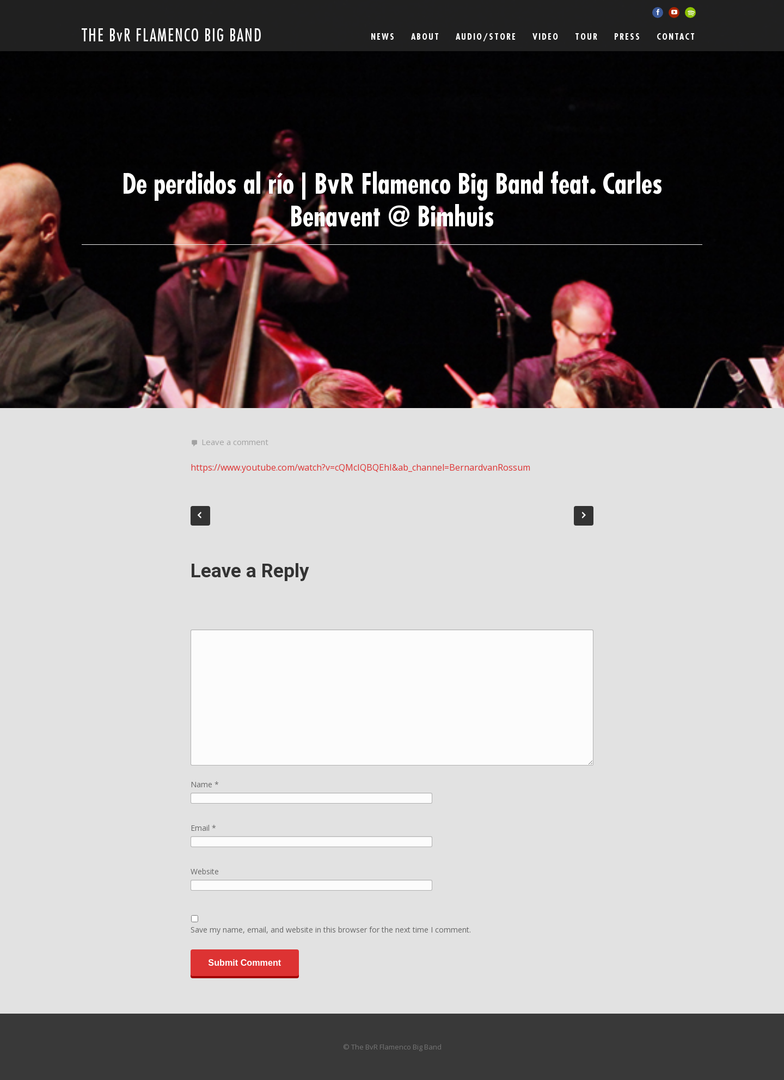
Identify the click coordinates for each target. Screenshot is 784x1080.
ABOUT (425, 37)
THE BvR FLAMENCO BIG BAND (172, 36)
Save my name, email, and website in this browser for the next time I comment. (331, 929)
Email (203, 828)
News (383, 37)
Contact (676, 37)
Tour (586, 37)
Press (627, 37)
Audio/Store (486, 37)
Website (205, 871)
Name (205, 784)
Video (545, 37)
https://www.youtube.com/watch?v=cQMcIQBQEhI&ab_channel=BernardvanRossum (360, 467)
